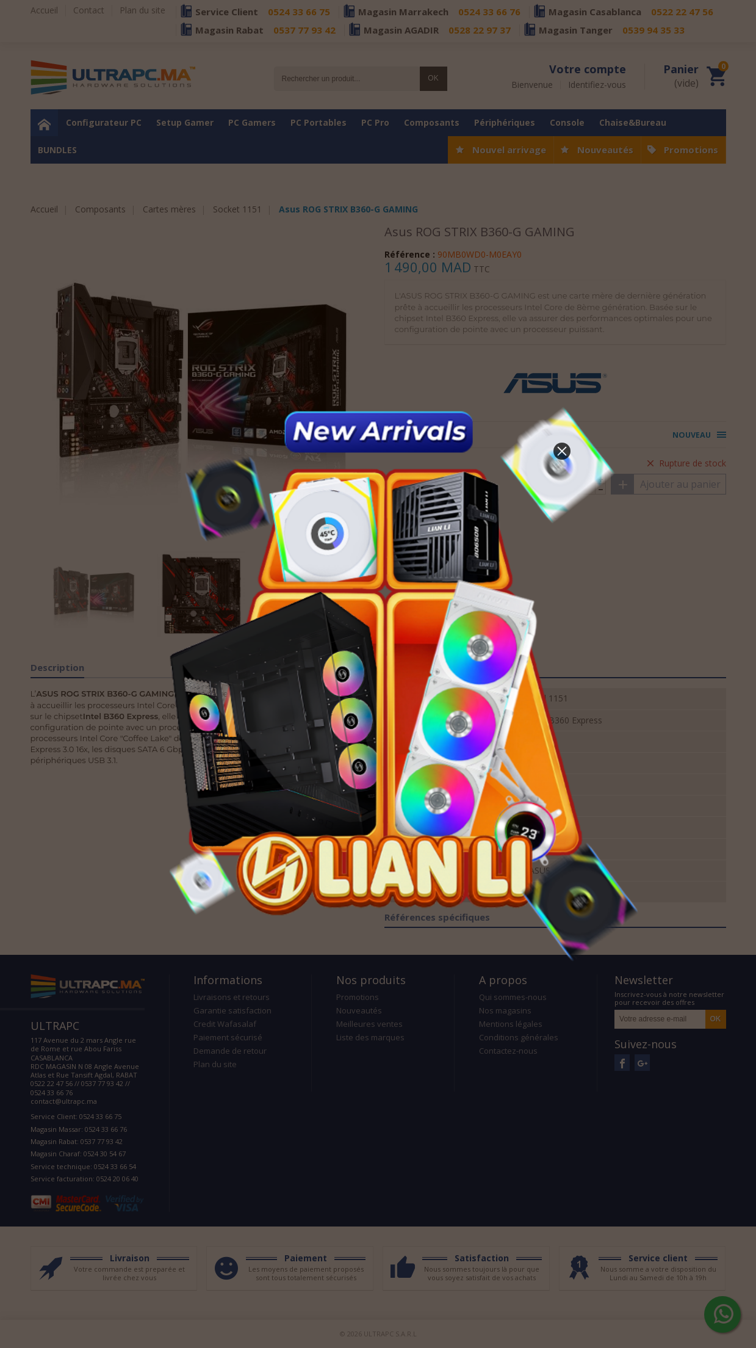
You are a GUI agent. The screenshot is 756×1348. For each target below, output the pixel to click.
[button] (562, 451)
